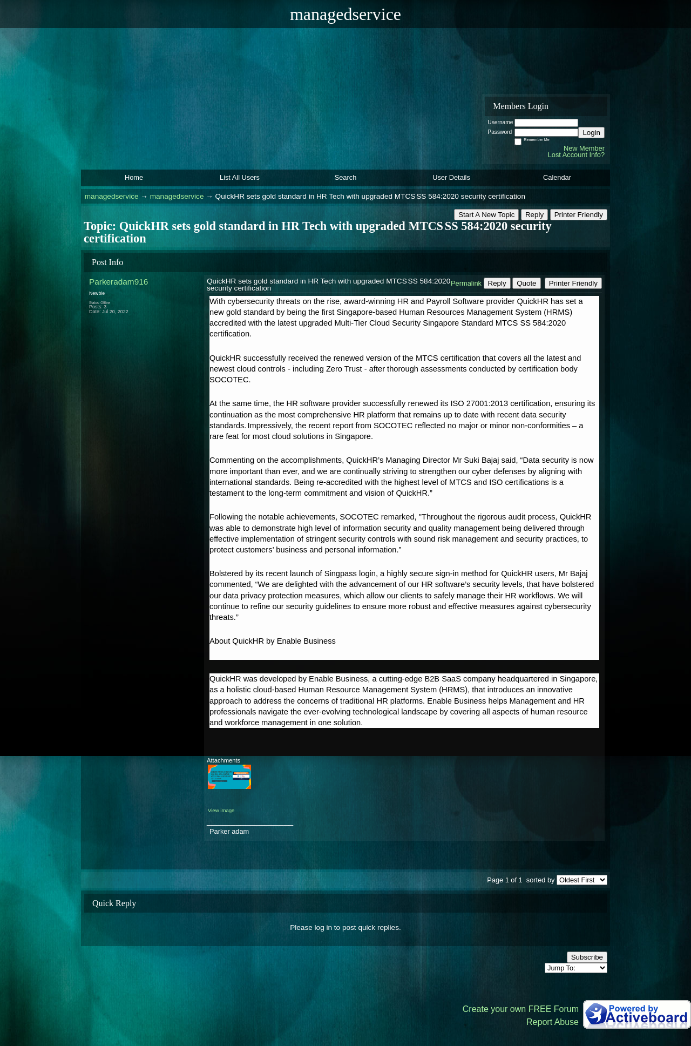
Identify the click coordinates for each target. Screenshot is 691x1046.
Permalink (466, 283)
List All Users (240, 177)
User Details (451, 177)
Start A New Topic (486, 215)
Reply (534, 215)
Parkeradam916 (118, 281)
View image (221, 810)
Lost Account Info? (576, 155)
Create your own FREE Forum (521, 1009)
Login (591, 133)
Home (134, 177)
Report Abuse (552, 1022)
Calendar (557, 177)
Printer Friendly (578, 215)
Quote (526, 283)
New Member (584, 148)
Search (346, 177)
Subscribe (587, 957)
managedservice (112, 196)
